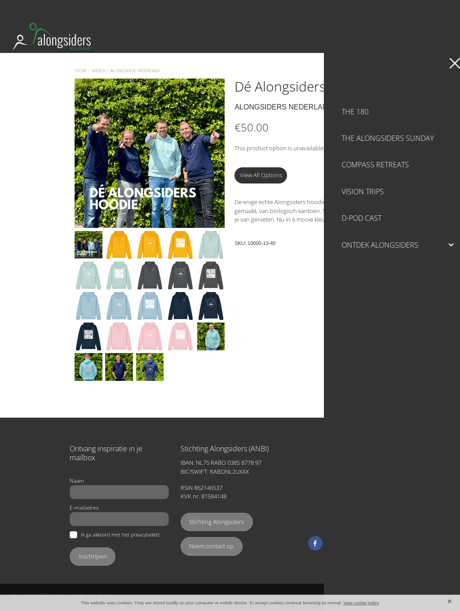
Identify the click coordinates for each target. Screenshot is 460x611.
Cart (434, 9)
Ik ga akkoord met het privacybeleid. (121, 535)
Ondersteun (394, 36)
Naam (77, 480)
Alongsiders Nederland (135, 71)
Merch (99, 71)
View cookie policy (361, 602)
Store (81, 71)
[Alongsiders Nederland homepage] (176, 36)
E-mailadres (84, 507)
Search (370, 9)
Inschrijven (93, 556)
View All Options (261, 174)
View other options (351, 148)
